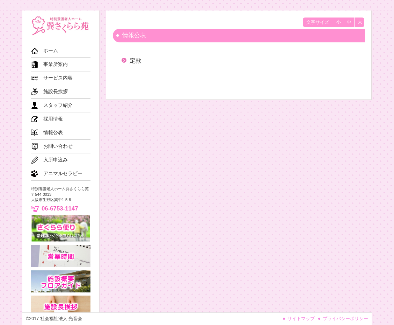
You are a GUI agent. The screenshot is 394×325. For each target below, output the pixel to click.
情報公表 (53, 132)
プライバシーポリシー (345, 318)
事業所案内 (55, 64)
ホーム (50, 50)
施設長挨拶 (55, 91)
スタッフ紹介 (58, 105)
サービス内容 (58, 78)
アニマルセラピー (62, 173)
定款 (135, 60)
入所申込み (55, 159)
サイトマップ (301, 318)
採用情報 (53, 119)
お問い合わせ (58, 146)
